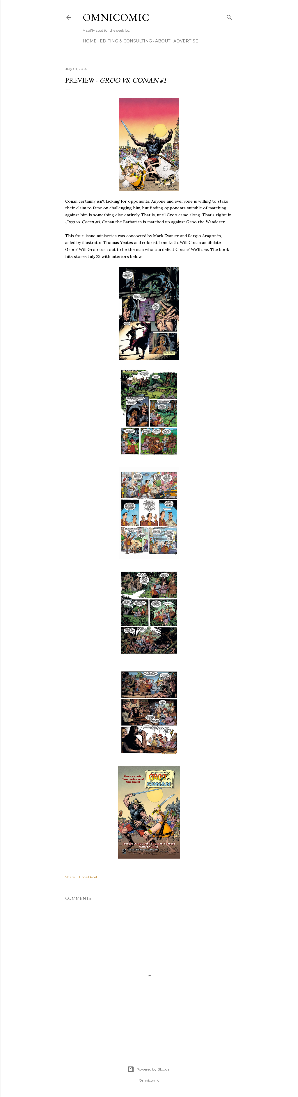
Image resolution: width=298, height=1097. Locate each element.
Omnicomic (116, 17)
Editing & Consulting (126, 41)
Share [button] (70, 877)
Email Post (88, 877)
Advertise (185, 41)
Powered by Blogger (149, 1069)
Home (90, 41)
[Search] (229, 16)
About (162, 41)
